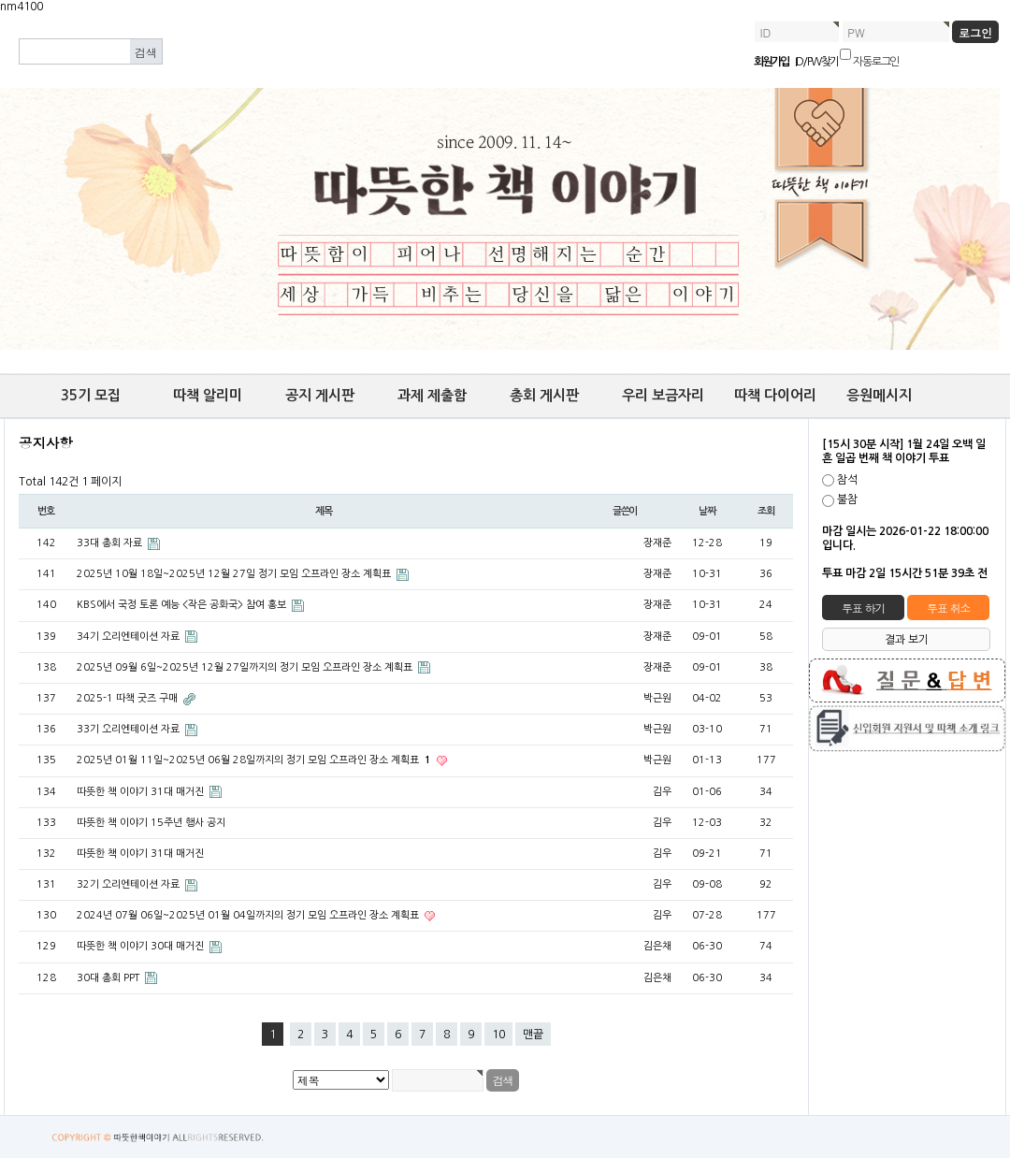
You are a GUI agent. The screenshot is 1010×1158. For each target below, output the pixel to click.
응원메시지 (879, 395)
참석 (847, 479)
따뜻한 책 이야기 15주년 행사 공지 (151, 823)
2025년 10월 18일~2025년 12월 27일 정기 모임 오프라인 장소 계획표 (235, 574)
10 (498, 1034)
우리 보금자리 (663, 395)
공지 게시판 (319, 395)
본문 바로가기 (0, 14)
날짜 (707, 511)
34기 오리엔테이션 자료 (129, 636)
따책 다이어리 (775, 395)
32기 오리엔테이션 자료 (129, 884)
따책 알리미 (207, 395)
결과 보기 (907, 639)
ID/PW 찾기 (817, 61)
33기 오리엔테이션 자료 (129, 729)
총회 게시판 (544, 395)
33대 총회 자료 (111, 543)
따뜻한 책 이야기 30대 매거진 (142, 946)
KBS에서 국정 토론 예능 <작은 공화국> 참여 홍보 (183, 605)
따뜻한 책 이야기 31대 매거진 (142, 792)
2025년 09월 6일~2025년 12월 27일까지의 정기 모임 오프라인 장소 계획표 (246, 667)
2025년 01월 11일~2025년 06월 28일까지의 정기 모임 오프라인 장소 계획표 (255, 760)
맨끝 (533, 1034)
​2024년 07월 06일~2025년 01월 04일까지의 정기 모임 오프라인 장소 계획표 (249, 915)
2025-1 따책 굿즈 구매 (128, 698)
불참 (847, 500)
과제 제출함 (432, 395)
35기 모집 (91, 395)
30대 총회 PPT (109, 978)
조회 (766, 511)
